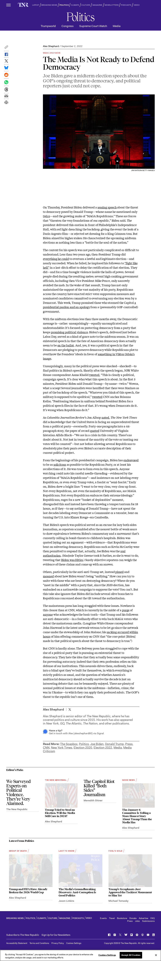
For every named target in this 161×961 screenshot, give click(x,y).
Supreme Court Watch (93, 26)
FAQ (152, 918)
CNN (46, 748)
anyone (48, 614)
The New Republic (17, 809)
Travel (112, 918)
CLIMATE (75, 5)
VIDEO (136, 5)
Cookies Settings (73, 943)
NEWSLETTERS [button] (112, 5)
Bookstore (122, 918)
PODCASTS (126, 5)
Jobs (137, 921)
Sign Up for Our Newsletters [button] (56, 935)
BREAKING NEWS (49, 5)
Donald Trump (114, 744)
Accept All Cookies (130, 955)
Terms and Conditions (39, 943)
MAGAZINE (97, 5)
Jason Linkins (66, 900)
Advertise (143, 918)
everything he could (56, 259)
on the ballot (65, 345)
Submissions (148, 921)
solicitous (59, 464)
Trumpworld (48, 26)
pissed (119, 572)
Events (103, 918)
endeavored (131, 460)
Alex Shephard (51, 46)
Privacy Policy (57, 943)
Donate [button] (132, 918)
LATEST (35, 5)
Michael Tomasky (118, 900)
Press (129, 744)
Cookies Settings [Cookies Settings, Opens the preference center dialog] (107, 955)
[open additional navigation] (8, 5)
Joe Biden (97, 744)
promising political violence (69, 332)
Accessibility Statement (16, 943)
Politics (84, 744)
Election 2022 (103, 748)
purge (126, 610)
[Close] (156, 955)
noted (105, 417)
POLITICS (64, 5)
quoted (94, 431)
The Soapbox (69, 744)
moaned (48, 576)
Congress (67, 26)
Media (116, 26)
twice (46, 216)
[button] (6, 48)
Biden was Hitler (72, 560)
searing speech (107, 207)
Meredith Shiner (93, 800)
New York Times (61, 748)
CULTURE (85, 5)
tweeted (94, 375)
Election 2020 (83, 748)
